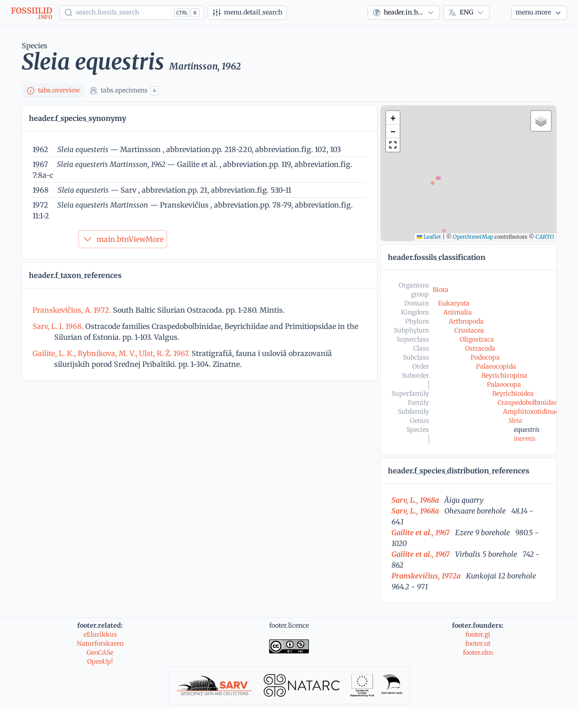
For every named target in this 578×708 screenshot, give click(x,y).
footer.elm (478, 652)
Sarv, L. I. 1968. (59, 326)
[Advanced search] (247, 12)
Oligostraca (477, 339)
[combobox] (404, 12)
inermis (525, 439)
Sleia (515, 420)
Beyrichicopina (504, 375)
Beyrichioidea (513, 393)
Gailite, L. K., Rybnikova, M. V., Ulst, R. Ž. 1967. (112, 353)
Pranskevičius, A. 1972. (73, 310)
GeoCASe (100, 652)
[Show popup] (132, 12)
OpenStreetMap (473, 236)
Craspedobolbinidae (527, 402)
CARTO (545, 236)
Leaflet (429, 236)
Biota (440, 290)
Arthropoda (466, 321)
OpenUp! (100, 661)
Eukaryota (454, 303)
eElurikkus (100, 634)
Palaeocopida (496, 366)
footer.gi (478, 634)
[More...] (539, 12)
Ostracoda (480, 348)
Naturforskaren (100, 643)
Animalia (457, 312)
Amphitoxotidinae (531, 411)
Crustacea (469, 330)
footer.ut (477, 643)
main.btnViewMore (122, 239)
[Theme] (500, 12)
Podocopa (485, 357)
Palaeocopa (504, 384)
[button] (393, 118)
